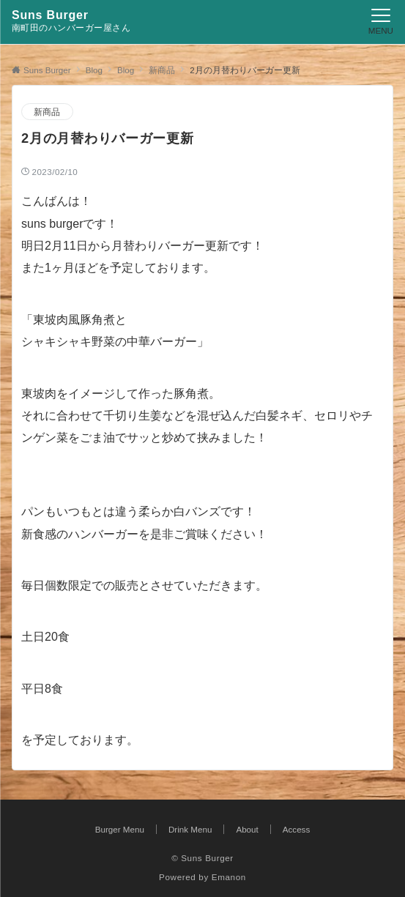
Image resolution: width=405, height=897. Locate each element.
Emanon (229, 877)
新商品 (47, 111)
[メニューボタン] (380, 22)
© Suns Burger (202, 858)
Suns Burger (50, 15)
